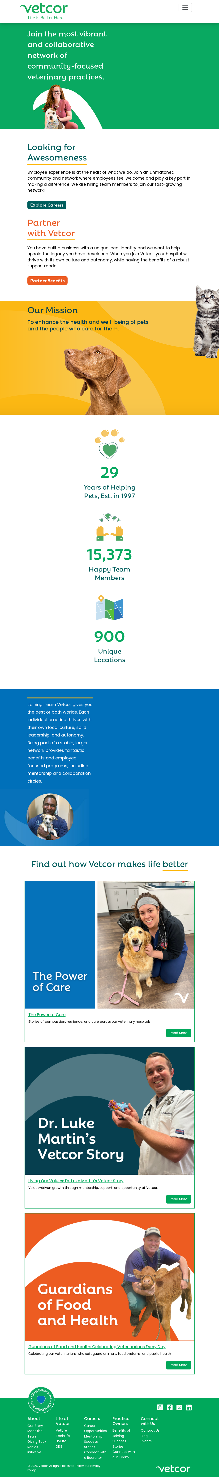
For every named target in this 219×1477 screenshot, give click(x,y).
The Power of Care (47, 1015)
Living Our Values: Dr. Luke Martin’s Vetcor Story (76, 1181)
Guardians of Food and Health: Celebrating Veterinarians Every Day (97, 1347)
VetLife (61, 1430)
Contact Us (150, 1430)
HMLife (61, 1441)
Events (146, 1441)
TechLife (63, 1436)
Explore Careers (47, 204)
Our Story (35, 1425)
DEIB (59, 1446)
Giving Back (36, 1441)
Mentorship (93, 1436)
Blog (144, 1436)
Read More (178, 1033)
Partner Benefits (47, 280)
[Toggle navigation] (185, 7)
